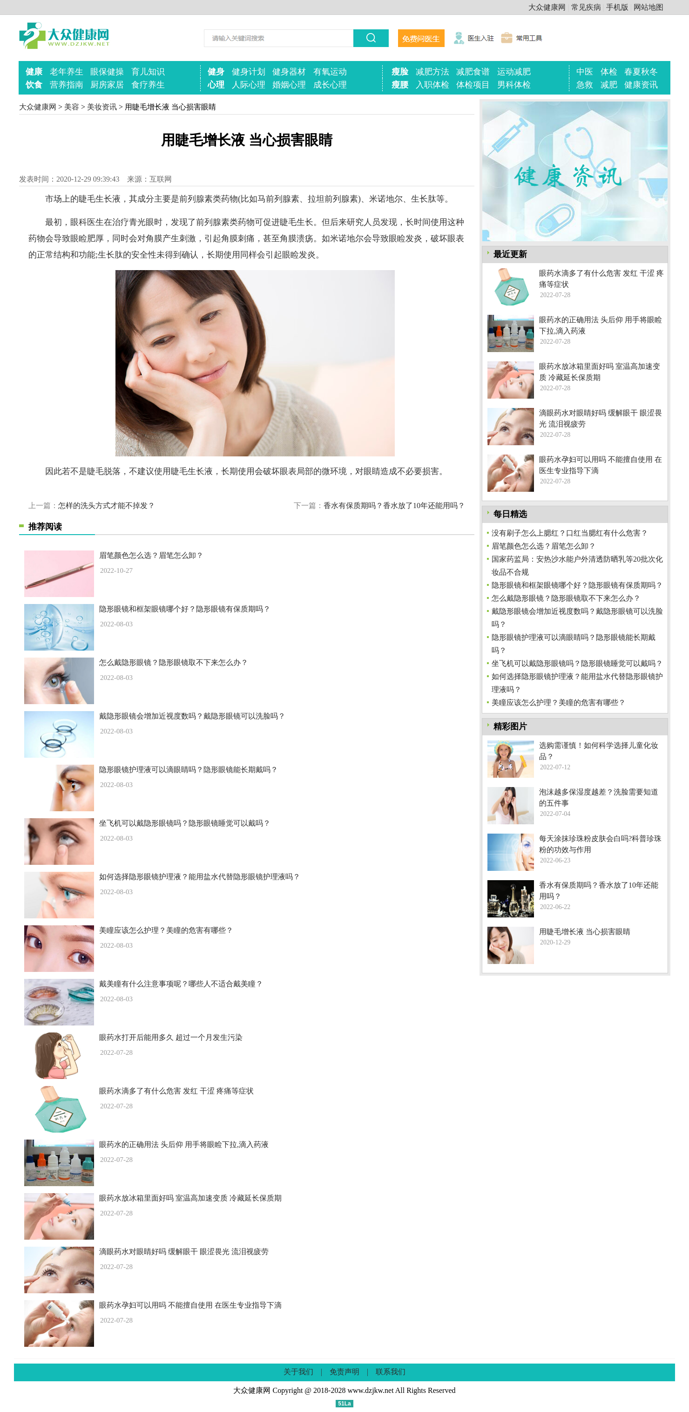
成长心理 (330, 84)
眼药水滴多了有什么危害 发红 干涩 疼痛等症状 (176, 1091)
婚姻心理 (289, 84)
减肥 (609, 84)
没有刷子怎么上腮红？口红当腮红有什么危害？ (570, 533)
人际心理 (248, 84)
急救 (584, 84)
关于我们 (298, 1372)
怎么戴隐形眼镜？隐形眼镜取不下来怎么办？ (173, 662)
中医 (584, 71)
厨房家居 (107, 84)
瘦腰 (400, 84)
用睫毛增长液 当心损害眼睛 (584, 932)
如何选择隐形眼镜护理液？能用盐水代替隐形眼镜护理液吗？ (199, 877)
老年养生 (66, 71)
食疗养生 (148, 84)
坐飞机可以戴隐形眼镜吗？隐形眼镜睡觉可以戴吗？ (184, 823)
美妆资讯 (102, 107)
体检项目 (473, 84)
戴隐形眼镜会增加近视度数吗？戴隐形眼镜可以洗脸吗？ (192, 716)
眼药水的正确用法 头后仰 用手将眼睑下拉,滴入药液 (184, 1144)
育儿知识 (148, 71)
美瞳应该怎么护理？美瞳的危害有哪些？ (166, 930)
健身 (216, 71)
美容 (71, 107)
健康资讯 (641, 84)
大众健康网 (547, 7)
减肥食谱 (473, 71)
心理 (216, 84)
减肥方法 (432, 71)
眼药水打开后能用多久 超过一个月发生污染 (171, 1037)
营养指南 (66, 84)
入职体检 (432, 84)
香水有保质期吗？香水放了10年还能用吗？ (394, 505)
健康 (34, 71)
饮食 (34, 84)
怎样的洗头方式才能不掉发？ (106, 505)
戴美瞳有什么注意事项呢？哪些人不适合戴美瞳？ (181, 984)
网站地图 (648, 7)
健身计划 (248, 71)
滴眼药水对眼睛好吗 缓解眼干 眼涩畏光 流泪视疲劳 (184, 1252)
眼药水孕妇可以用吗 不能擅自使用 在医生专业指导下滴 (190, 1305)
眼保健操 (107, 71)
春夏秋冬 (641, 71)
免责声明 (344, 1372)
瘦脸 (400, 71)
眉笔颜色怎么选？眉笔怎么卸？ (151, 555)
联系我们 (390, 1372)
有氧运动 (330, 71)
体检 (609, 71)
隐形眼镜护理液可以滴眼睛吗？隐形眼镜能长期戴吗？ (188, 770)
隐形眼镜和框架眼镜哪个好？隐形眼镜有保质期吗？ (184, 609)
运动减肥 (514, 71)
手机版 (617, 7)
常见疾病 (586, 7)
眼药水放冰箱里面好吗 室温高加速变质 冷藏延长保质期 (190, 1198)
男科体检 (514, 84)
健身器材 (289, 71)
